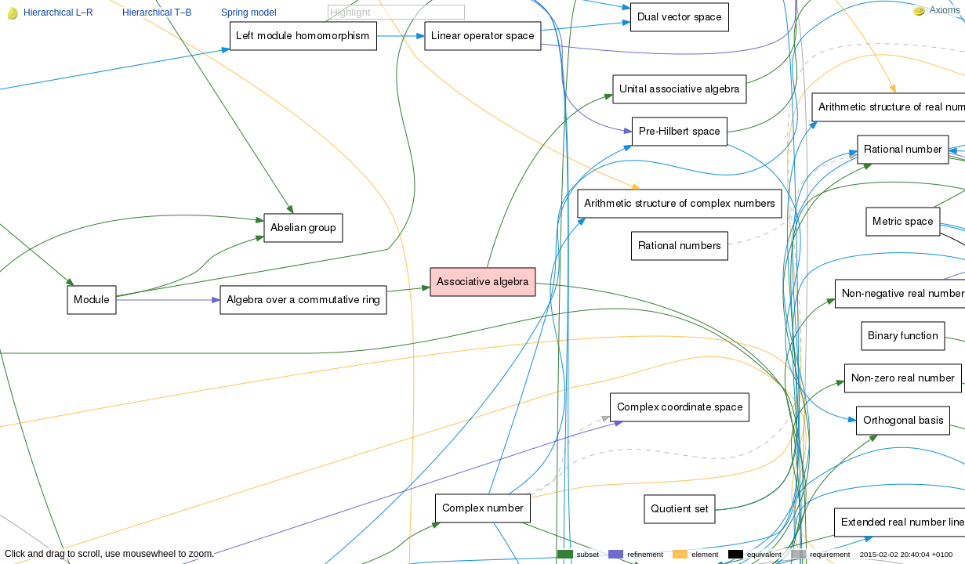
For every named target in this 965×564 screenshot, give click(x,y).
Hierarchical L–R (58, 12)
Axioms (936, 10)
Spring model (249, 12)
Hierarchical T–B (156, 12)
